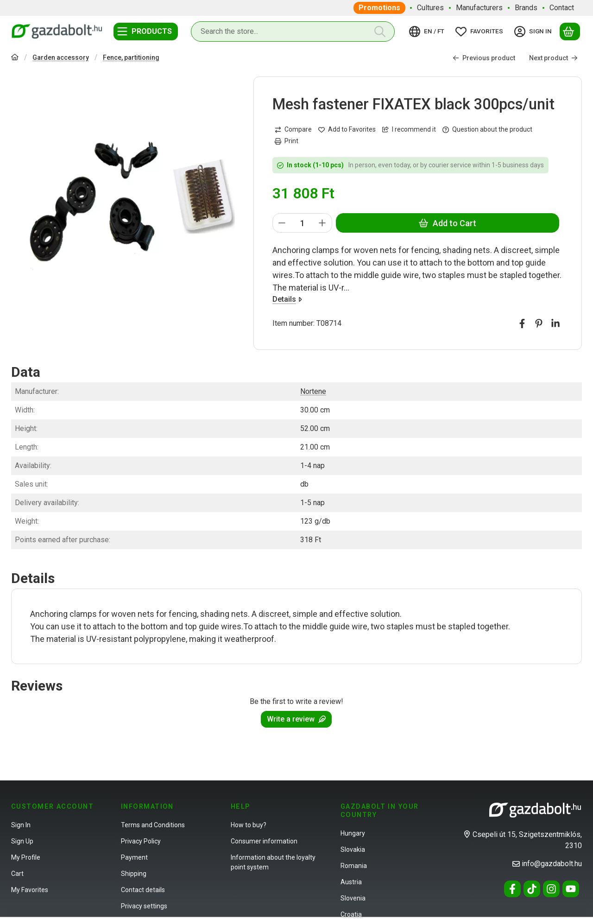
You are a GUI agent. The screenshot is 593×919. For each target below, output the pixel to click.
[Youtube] (570, 889)
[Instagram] (551, 889)
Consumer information (264, 841)
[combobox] (293, 31)
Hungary (353, 833)
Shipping (133, 873)
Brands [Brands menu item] (526, 7)
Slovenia (353, 898)
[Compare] (293, 129)
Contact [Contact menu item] (561, 7)
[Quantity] (302, 223)
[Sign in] (534, 31)
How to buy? (248, 825)
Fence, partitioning (131, 57)
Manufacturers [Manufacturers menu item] (479, 7)
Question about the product (487, 129)
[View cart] (570, 31)
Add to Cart (447, 223)
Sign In (21, 825)
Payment (134, 857)
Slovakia (353, 849)
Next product (553, 58)
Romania (354, 865)
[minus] (282, 223)
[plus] (323, 223)
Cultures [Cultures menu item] (430, 7)
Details (287, 299)
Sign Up (22, 841)
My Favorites (29, 890)
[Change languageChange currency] (428, 31)
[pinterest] (538, 324)
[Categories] (146, 31)
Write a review (296, 719)
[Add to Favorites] (347, 129)
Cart (17, 873)
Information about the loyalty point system (273, 862)
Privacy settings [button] (144, 906)
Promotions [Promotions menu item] (379, 7)
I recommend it (409, 129)
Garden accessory (60, 57)
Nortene (313, 391)
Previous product (484, 58)
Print (286, 141)
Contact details (143, 890)
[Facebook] (512, 889)
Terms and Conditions (153, 825)
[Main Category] (15, 58)
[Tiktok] (532, 889)
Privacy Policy (141, 841)
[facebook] (522, 324)
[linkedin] (555, 324)
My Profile (25, 857)
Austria (351, 882)
